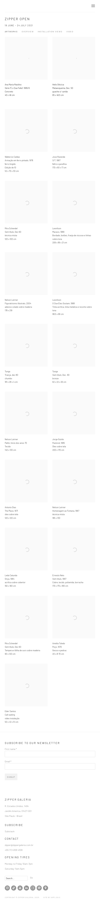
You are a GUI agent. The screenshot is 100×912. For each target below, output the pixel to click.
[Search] (16, 878)
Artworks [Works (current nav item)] (11, 31)
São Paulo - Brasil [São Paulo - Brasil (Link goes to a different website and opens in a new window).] (13, 815)
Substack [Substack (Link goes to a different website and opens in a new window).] (9, 831)
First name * (11, 748)
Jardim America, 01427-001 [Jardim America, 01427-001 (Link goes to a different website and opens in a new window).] (18, 810)
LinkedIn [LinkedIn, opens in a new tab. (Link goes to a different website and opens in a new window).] (26, 888)
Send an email (39, 888)
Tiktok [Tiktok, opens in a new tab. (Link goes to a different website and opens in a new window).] (13, 888)
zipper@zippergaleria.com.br (19, 844)
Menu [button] (92, 6)
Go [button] (31, 877)
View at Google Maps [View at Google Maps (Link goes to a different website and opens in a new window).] (45, 888)
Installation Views (50, 31)
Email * (8, 761)
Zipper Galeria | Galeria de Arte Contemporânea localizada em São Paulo (22, 6)
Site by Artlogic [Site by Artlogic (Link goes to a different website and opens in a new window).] (52, 897)
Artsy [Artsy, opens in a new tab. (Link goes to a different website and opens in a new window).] (32, 888)
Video (69, 31)
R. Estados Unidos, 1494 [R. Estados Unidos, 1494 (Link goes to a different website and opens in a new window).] (17, 806)
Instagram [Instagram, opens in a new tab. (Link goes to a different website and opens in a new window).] (7, 888)
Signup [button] (11, 777)
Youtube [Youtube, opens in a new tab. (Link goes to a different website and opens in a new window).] (20, 888)
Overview (28, 31)
